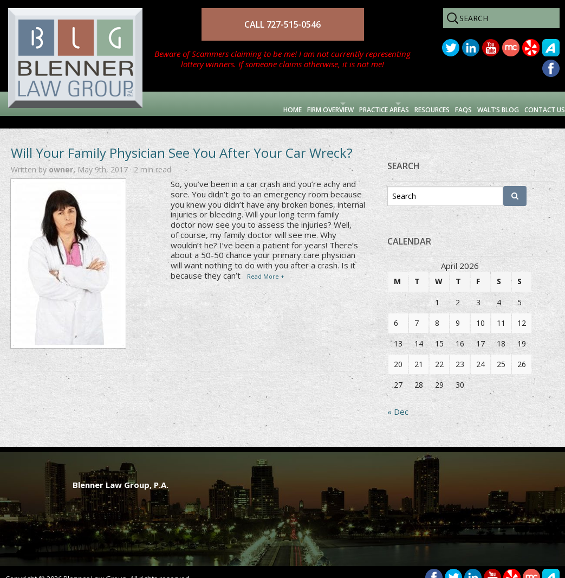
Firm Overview (194, 104)
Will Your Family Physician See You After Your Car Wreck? (182, 140)
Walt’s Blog (465, 104)
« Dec (397, 399)
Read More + (265, 264)
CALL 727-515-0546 (282, 24)
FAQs (414, 104)
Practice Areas (285, 104)
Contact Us (532, 104)
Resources (368, 104)
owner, (63, 157)
